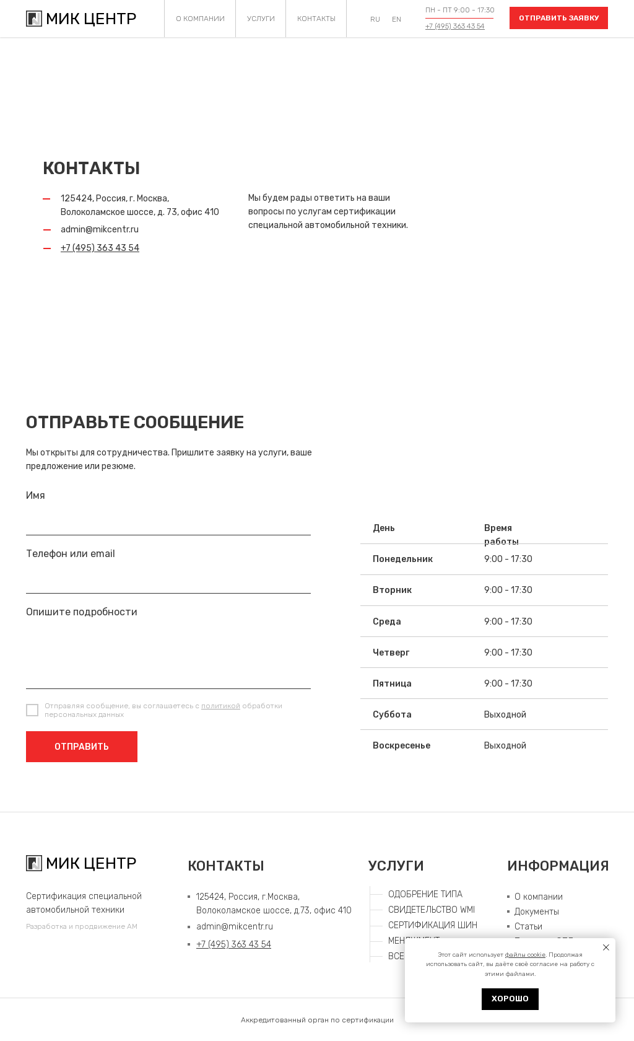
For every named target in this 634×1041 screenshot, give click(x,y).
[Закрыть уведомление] (606, 947)
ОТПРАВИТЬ (81, 747)
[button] (559, 18)
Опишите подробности (81, 612)
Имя (35, 495)
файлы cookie (525, 955)
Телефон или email (70, 554)
